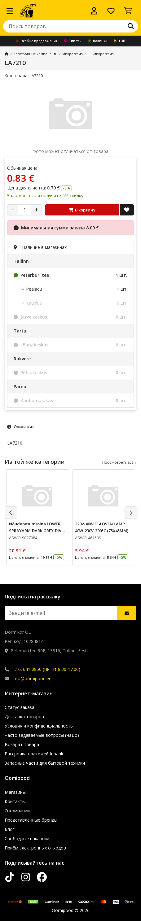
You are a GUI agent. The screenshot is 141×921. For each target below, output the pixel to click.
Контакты (15, 801)
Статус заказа (19, 707)
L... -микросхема (100, 54)
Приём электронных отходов (35, 848)
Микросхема (72, 54)
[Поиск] (131, 26)
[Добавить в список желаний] (127, 209)
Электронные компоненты (35, 54)
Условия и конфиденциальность (39, 726)
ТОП (119, 41)
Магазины (15, 792)
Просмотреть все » (119, 462)
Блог (10, 829)
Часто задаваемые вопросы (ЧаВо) (42, 735)
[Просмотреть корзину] (128, 11)
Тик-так (73, 41)
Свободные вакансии (27, 838)
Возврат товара (22, 744)
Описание (21, 426)
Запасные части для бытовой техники (45, 763)
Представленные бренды (31, 820)
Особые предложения (37, 41)
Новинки (98, 41)
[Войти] (94, 11)
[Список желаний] (111, 11)
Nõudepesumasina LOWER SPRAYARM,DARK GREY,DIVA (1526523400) (36, 530)
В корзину (82, 210)
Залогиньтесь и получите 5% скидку (45, 195)
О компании (17, 811)
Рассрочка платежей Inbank (34, 754)
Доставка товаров (24, 716)
